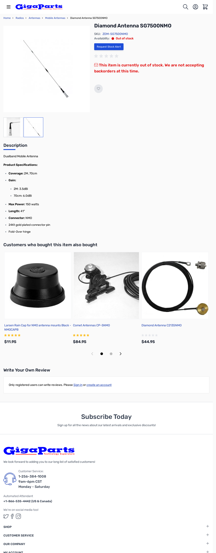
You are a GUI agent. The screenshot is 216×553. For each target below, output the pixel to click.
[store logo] (39, 7)
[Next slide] (120, 353)
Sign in (77, 385)
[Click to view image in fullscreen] (46, 69)
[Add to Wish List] (98, 88)
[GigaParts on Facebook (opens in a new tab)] (12, 516)
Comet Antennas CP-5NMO (91, 325)
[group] (107, 56)
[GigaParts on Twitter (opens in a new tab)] (6, 516)
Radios (20, 17)
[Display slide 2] (111, 353)
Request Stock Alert (109, 46)
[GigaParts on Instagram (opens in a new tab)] (18, 516)
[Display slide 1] (101, 353)
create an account (99, 385)
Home (7, 17)
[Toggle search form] (185, 7)
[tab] (15, 146)
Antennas (34, 17)
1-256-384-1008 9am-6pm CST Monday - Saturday (34, 481)
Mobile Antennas (55, 17)
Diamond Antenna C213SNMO (162, 325)
